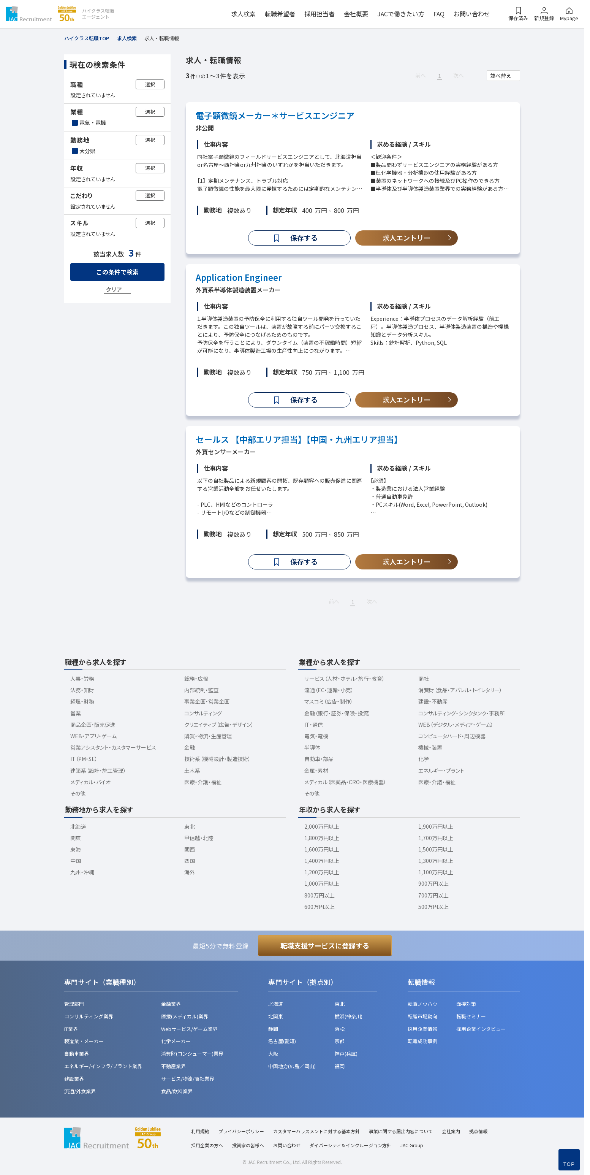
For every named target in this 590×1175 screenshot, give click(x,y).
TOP (569, 1164)
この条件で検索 (117, 271)
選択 (150, 84)
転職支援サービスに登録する (324, 945)
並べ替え (500, 75)
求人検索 (243, 13)
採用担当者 (319, 13)
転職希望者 (280, 13)
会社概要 (356, 13)
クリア (114, 289)
